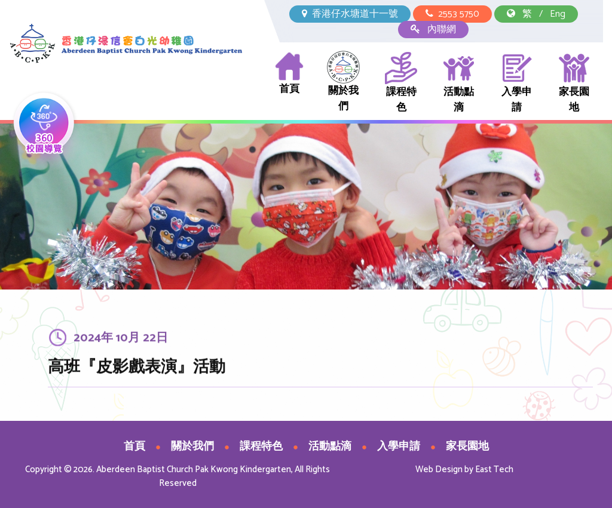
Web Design (439, 469)
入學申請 (517, 83)
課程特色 (401, 83)
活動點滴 (459, 83)
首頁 (289, 74)
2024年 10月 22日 (121, 342)
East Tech (494, 469)
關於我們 (343, 83)
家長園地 (574, 83)
